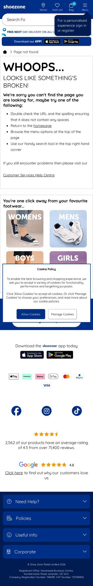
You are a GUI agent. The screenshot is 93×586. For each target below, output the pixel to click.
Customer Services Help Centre (29, 175)
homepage (42, 125)
